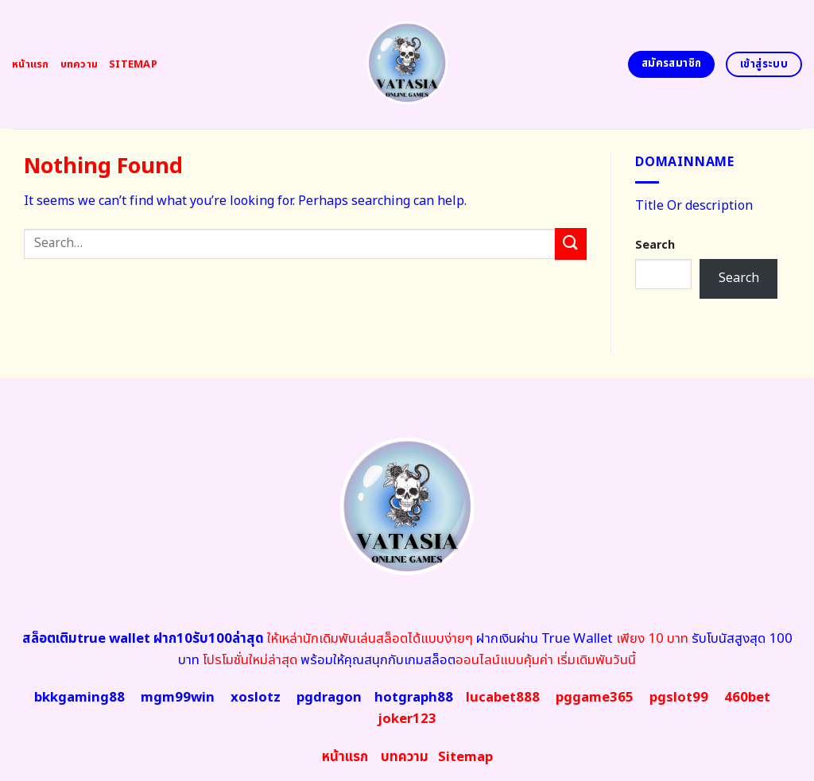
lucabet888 (503, 697)
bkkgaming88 (79, 697)
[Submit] (571, 243)
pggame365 (595, 697)
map (465, 757)
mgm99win (178, 697)
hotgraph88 (413, 697)
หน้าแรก (30, 64)
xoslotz (256, 697)
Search (655, 245)
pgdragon (329, 697)
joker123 (407, 719)
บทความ (79, 64)
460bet (747, 697)
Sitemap (133, 64)
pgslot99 (678, 697)
